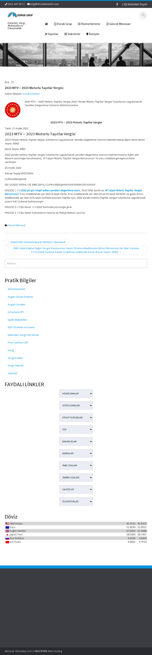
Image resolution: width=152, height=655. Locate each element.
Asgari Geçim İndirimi (20, 296)
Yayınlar (12, 373)
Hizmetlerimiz (55, 598)
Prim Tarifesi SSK (18, 342)
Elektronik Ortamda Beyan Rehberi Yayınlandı (37, 242)
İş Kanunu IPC (16, 312)
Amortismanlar (16, 289)
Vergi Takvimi (16, 365)
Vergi (11, 350)
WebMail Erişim (135, 4)
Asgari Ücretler (16, 304)
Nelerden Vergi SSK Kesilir (23, 335)
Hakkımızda (54, 594)
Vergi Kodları (15, 358)
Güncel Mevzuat (16, 225)
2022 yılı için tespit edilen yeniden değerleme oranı (50, 190)
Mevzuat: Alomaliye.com (18, 651)
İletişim (51, 605)
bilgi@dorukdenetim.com (44, 4)
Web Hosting (55, 651)
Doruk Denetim (31, 93)
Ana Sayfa (53, 590)
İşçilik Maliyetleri (17, 319)
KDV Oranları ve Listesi (21, 327)
